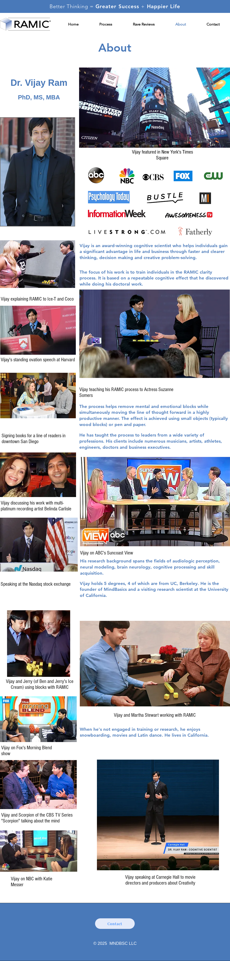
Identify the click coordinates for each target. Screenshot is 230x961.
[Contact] (115, 923)
